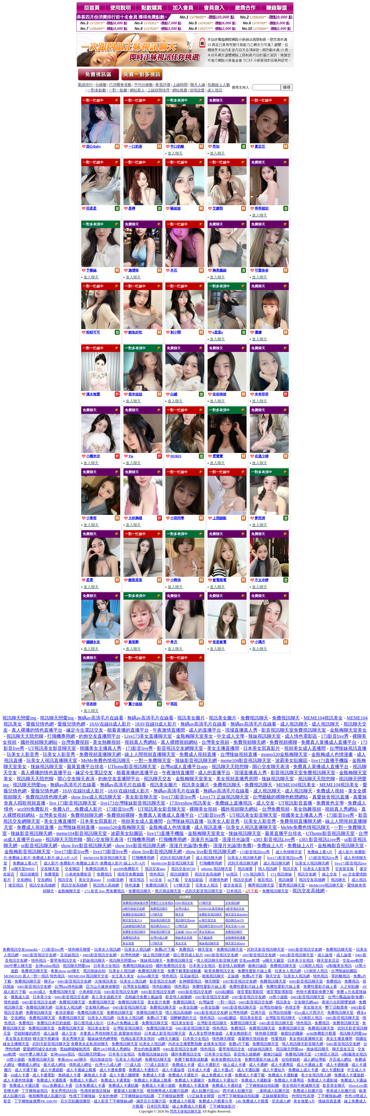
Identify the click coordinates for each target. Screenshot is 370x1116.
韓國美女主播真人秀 (100, 748)
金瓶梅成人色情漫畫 (332, 754)
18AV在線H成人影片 (110, 724)
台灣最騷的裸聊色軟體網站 (280, 796)
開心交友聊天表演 (270, 766)
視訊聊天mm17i (160, 926)
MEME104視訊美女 (323, 717)
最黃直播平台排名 (85, 766)
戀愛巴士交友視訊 (161, 902)
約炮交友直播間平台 (100, 736)
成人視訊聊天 (294, 724)
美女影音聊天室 (141, 796)
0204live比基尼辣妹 (211, 908)
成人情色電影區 (301, 736)
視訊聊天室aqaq (185, 920)
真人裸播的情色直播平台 (37, 730)
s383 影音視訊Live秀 (274, 839)
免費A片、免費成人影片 (77, 809)
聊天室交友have (235, 943)
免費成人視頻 (330, 790)
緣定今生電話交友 (84, 730)
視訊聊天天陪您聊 (24, 736)
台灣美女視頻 (215, 742)
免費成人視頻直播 (197, 754)
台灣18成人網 (159, 937)
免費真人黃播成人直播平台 (328, 742)
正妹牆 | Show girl (186, 931)
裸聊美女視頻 (203, 809)
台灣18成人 (182, 908)
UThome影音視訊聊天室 (132, 766)
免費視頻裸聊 (283, 742)
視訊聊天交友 (157, 778)
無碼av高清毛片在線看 (100, 717)
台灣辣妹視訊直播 (348, 748)
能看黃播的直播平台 (128, 730)
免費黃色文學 (330, 803)
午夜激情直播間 (169, 730)
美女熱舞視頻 (107, 742)
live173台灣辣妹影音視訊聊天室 (133, 803)
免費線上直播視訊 (233, 803)
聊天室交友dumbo (236, 914)
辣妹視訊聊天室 (264, 736)
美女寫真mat (207, 931)
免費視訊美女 (131, 937)
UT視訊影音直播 (295, 803)
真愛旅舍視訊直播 (330, 796)
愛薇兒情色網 (40, 724)
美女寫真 (128, 943)
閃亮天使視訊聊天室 (185, 1111)
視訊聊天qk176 (234, 920)
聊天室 (179, 914)
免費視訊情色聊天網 (46, 796)
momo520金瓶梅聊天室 (284, 754)
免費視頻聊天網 (249, 742)
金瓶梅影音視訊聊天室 (341, 845)
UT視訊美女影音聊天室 (52, 748)
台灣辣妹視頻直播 (238, 754)
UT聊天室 (205, 902)
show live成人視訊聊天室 (96, 796)
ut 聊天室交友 (207, 920)
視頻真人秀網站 (141, 742)
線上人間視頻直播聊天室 (150, 754)
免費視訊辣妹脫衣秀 (136, 902)
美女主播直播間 (223, 748)
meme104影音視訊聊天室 (246, 760)
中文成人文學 (231, 736)
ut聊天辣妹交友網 (134, 908)
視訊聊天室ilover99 (211, 926)
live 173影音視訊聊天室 (73, 803)
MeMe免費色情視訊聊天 (105, 760)
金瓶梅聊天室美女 (348, 730)
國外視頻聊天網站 (39, 742)
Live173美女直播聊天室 (148, 736)
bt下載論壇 (206, 937)
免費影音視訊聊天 (134, 914)
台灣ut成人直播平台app (184, 766)
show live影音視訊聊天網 (86, 845)
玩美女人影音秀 (23, 754)
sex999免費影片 (33, 809)
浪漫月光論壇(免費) (189, 845)
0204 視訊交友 (184, 902)
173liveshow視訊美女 (190, 803)
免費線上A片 (270, 845)
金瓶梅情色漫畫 (235, 937)
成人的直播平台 (205, 730)
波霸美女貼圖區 (291, 760)
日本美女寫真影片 (261, 748)
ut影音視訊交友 (235, 908)
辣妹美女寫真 (184, 937)
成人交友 (265, 803)
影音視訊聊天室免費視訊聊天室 (293, 730)
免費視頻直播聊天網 (100, 754)
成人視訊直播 (208, 827)
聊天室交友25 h (132, 920)
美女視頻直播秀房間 (237, 778)
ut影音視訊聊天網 (39, 845)
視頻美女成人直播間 (305, 748)
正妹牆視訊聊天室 (134, 926)
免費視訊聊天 (254, 717)
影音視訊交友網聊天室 (180, 748)
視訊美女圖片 (191, 717)
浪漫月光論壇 (204, 839)
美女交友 (181, 943)
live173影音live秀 (178, 796)
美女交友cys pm (235, 926)
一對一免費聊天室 (152, 760)
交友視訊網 (232, 902)
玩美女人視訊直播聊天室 (51, 760)
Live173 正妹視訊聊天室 (224, 796)
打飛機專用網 (61, 736)
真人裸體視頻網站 (179, 742)
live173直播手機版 (329, 760)
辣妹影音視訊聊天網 (196, 760)
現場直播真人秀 (241, 730)
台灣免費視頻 (75, 742)
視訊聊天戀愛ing (19, 717)
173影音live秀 (335, 736)
